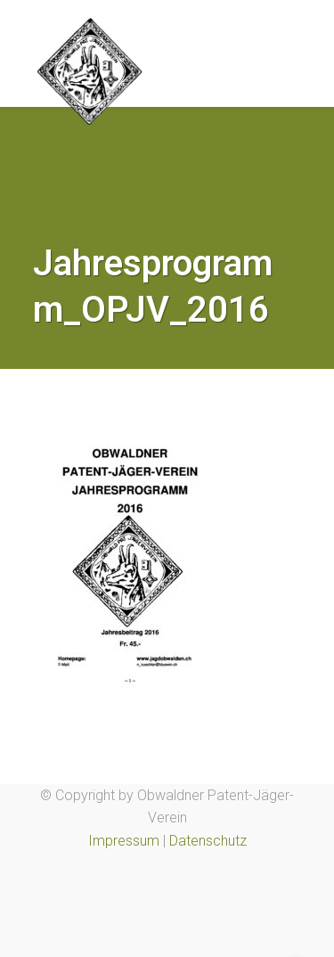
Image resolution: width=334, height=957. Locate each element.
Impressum (123, 840)
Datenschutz (208, 840)
